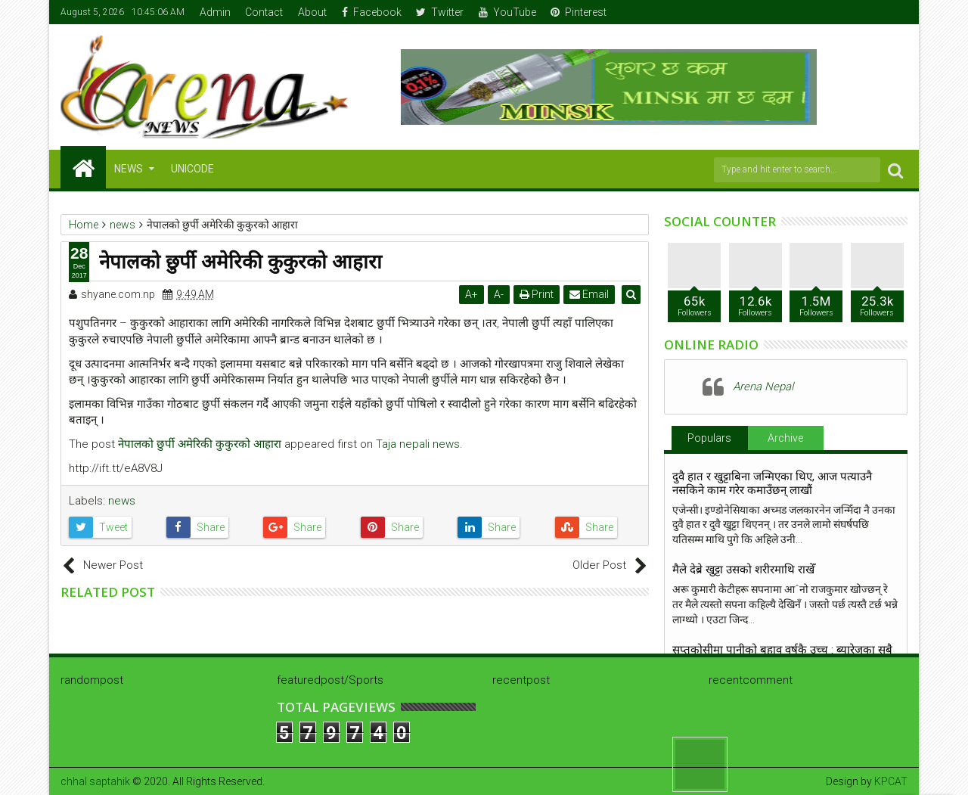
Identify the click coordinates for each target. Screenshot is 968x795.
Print (538, 294)
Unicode (192, 169)
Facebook (372, 12)
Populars (709, 438)
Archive (785, 438)
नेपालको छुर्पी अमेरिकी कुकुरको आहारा (199, 444)
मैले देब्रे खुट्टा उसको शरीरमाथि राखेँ (743, 569)
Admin (215, 12)
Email (590, 294)
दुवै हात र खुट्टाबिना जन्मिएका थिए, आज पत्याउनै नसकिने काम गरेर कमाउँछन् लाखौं (772, 483)
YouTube (507, 12)
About (312, 12)
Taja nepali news (418, 444)
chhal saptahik (95, 781)
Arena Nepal (763, 386)
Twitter (440, 12)
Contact (264, 12)
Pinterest (579, 12)
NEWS (128, 169)
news (121, 501)
